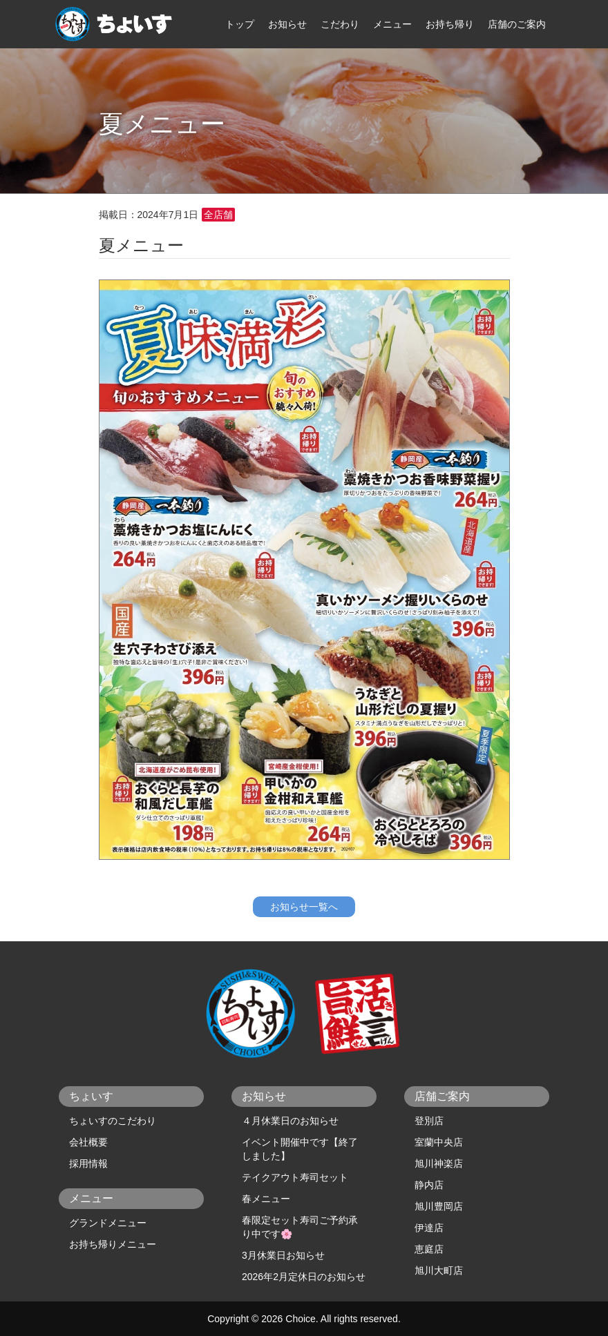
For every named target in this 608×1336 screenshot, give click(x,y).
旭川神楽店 (439, 1163)
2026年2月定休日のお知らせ (303, 1276)
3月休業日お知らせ (283, 1255)
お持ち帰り (450, 24)
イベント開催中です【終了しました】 (300, 1149)
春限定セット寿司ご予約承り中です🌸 (300, 1227)
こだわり (340, 24)
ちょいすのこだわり (112, 1120)
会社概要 (88, 1142)
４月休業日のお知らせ (290, 1120)
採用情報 (88, 1163)
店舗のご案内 (517, 24)
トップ (239, 24)
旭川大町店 (439, 1270)
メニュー (392, 24)
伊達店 (429, 1227)
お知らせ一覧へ (304, 906)
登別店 (429, 1120)
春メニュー (266, 1198)
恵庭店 (429, 1249)
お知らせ (287, 24)
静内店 (429, 1184)
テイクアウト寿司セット (295, 1177)
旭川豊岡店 (439, 1206)
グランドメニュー (107, 1222)
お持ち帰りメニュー (112, 1244)
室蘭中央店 (439, 1142)
